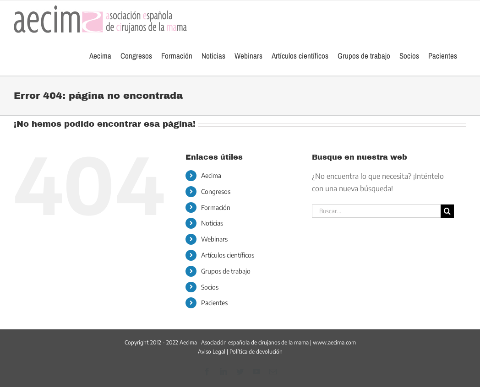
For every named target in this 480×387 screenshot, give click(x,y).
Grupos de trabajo (226, 271)
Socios (209, 287)
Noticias (212, 223)
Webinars (214, 239)
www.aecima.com (334, 342)
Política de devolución (256, 351)
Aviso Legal (211, 351)
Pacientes (214, 302)
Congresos (215, 191)
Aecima (211, 175)
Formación (215, 207)
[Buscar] (447, 211)
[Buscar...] (376, 211)
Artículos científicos (227, 255)
